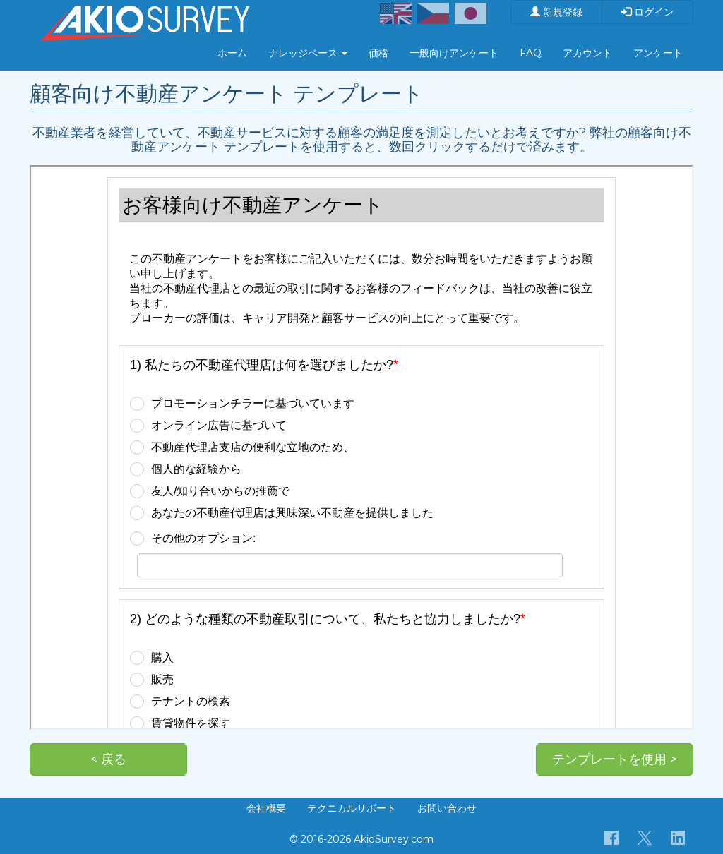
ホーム (232, 53)
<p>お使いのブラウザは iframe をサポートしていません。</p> (361, 447)
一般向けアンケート (454, 53)
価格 (378, 53)
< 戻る (108, 759)
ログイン (647, 12)
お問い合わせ (447, 808)
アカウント (587, 53)
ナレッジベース (307, 53)
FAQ (531, 53)
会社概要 (266, 808)
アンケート (658, 53)
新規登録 (556, 12)
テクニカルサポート (351, 808)
